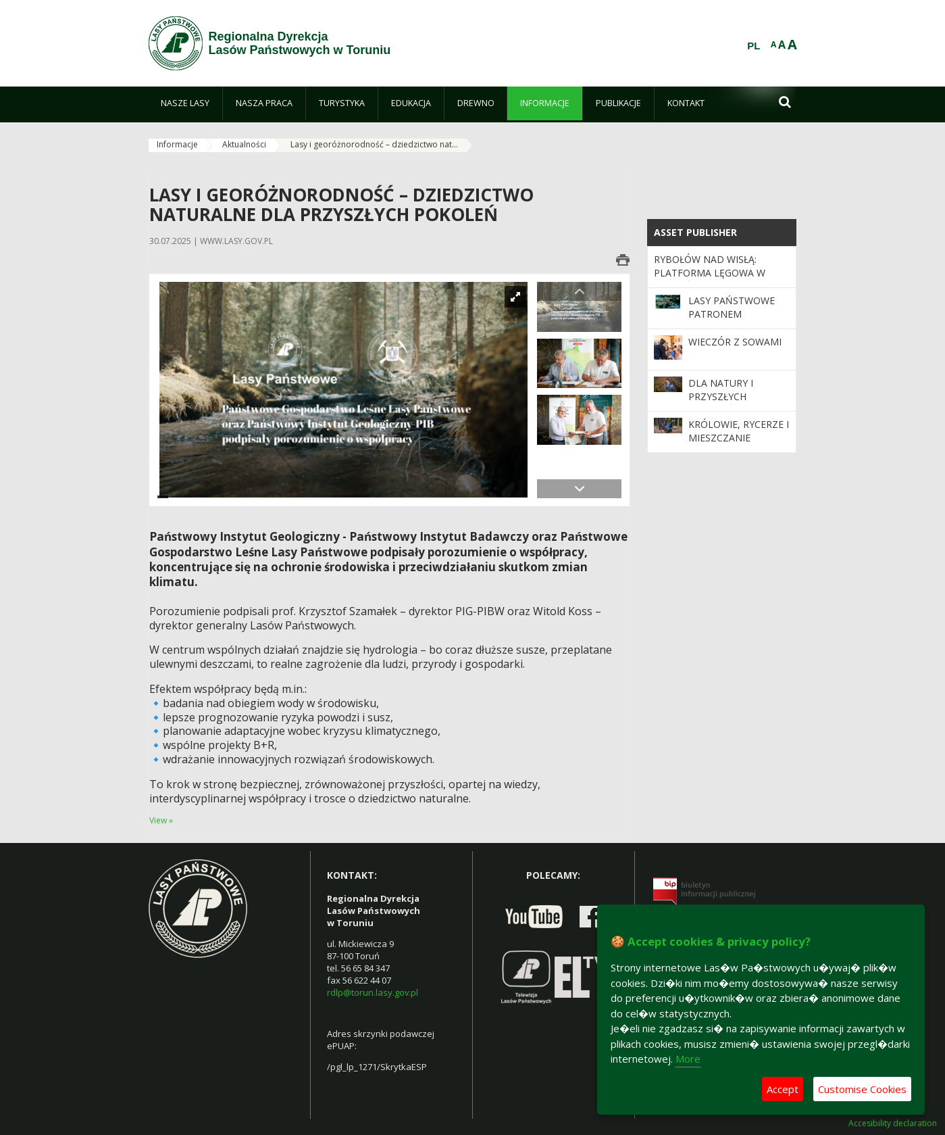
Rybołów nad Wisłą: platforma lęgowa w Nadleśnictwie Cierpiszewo (709, 280)
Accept (782, 1089)
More (687, 1058)
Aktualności (244, 144)
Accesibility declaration (892, 1123)
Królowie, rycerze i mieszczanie (738, 431)
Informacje (177, 144)
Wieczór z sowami (735, 341)
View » (161, 820)
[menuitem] (186, 103)
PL (753, 46)
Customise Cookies (862, 1089)
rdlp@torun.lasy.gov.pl (372, 992)
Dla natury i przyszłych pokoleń (720, 397)
